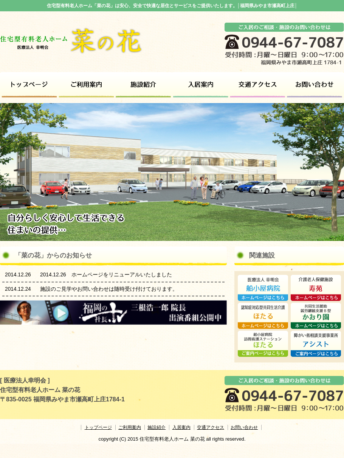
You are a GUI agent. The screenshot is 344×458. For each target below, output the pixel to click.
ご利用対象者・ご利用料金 (200, 84)
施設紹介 (143, 84)
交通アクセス (257, 84)
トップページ (29, 84)
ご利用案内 (86, 84)
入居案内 (181, 427)
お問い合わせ (314, 84)
